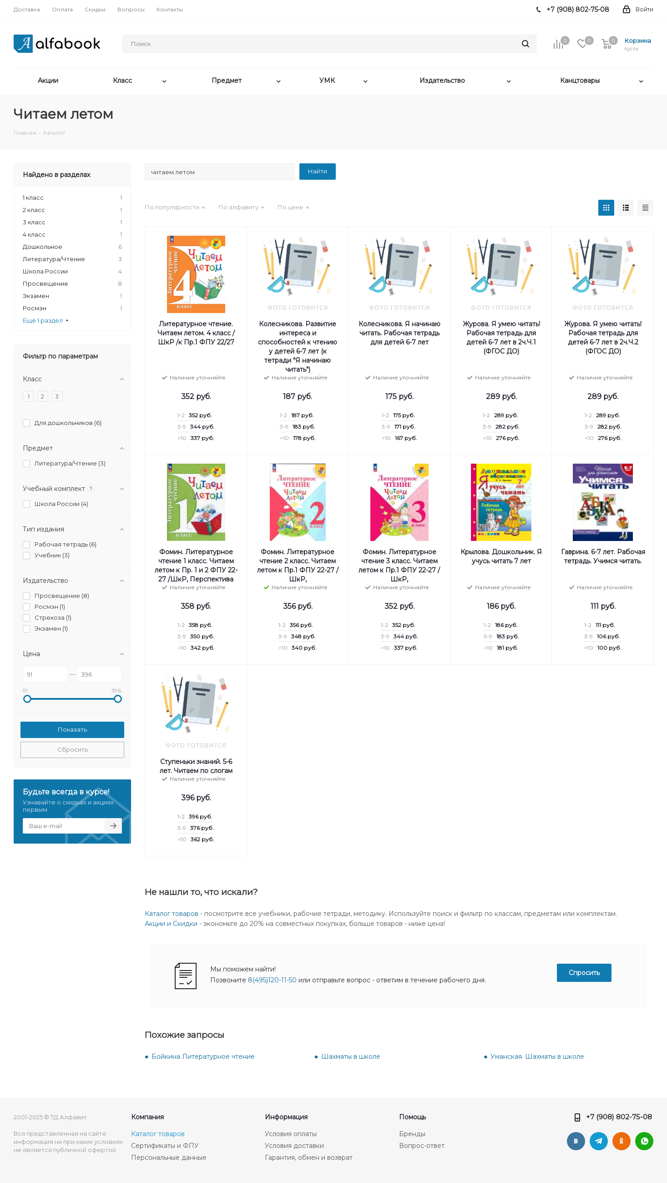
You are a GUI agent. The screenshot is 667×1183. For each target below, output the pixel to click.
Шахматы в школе (350, 1056)
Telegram (599, 1141)
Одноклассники (621, 1141)
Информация (286, 1117)
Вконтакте (576, 1141)
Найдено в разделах (56, 175)
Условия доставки (294, 1146)
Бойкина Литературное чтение (203, 1056)
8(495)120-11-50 (272, 980)
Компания (147, 1117)
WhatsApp (644, 1141)
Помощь (412, 1117)
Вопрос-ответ (422, 1146)
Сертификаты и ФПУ (165, 1146)
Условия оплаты (291, 1134)
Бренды (412, 1134)
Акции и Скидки (171, 924)
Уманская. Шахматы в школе (537, 1056)
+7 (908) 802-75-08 (619, 1116)
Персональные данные (169, 1157)
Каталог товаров (171, 914)
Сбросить (72, 749)
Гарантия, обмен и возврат (309, 1157)
